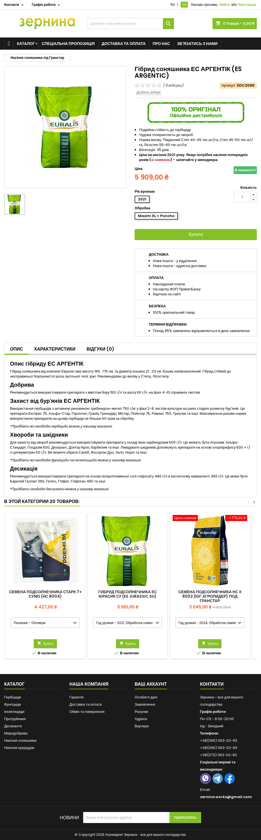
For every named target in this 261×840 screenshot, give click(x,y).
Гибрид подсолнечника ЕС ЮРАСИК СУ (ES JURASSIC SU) (127, 594)
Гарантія (77, 697)
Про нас (161, 43)
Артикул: (229, 85)
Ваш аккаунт (151, 684)
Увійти (224, 4)
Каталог (26, 43)
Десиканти (13, 726)
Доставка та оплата (124, 43)
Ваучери (142, 726)
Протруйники (15, 718)
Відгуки (100, 349)
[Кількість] (242, 197)
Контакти (212, 684)
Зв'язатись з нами (197, 43)
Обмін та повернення (87, 711)
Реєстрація (247, 4)
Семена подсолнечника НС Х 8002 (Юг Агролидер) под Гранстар (209, 596)
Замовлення (145, 704)
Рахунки (141, 711)
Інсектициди (14, 711)
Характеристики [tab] (55, 349)
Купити (196, 234)
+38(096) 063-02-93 (218, 747)
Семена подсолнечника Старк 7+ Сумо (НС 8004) (45, 594)
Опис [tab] (16, 349)
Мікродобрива (15, 733)
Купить (45, 643)
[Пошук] (130, 23)
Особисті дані (146, 697)
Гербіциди (12, 697)
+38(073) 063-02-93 (218, 755)
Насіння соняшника (20, 740)
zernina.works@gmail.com (226, 796)
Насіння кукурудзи (19, 747)
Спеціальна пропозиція (68, 43)
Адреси (141, 718)
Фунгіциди (12, 704)
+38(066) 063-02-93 (218, 740)
